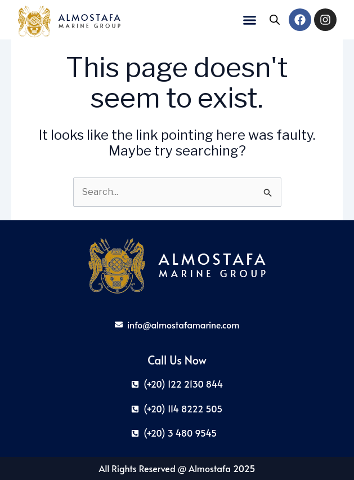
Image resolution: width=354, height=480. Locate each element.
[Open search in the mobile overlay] (274, 20)
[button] (250, 19)
